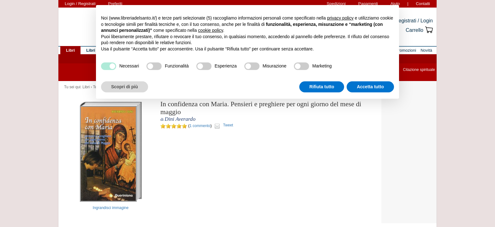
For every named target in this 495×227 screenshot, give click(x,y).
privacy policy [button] (340, 17)
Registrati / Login (414, 20)
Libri (86, 87)
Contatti (423, 3)
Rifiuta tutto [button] (321, 86)
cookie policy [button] (210, 30)
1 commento (199, 126)
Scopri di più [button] (124, 86)
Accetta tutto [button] (370, 86)
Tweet (228, 125)
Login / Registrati (80, 3)
